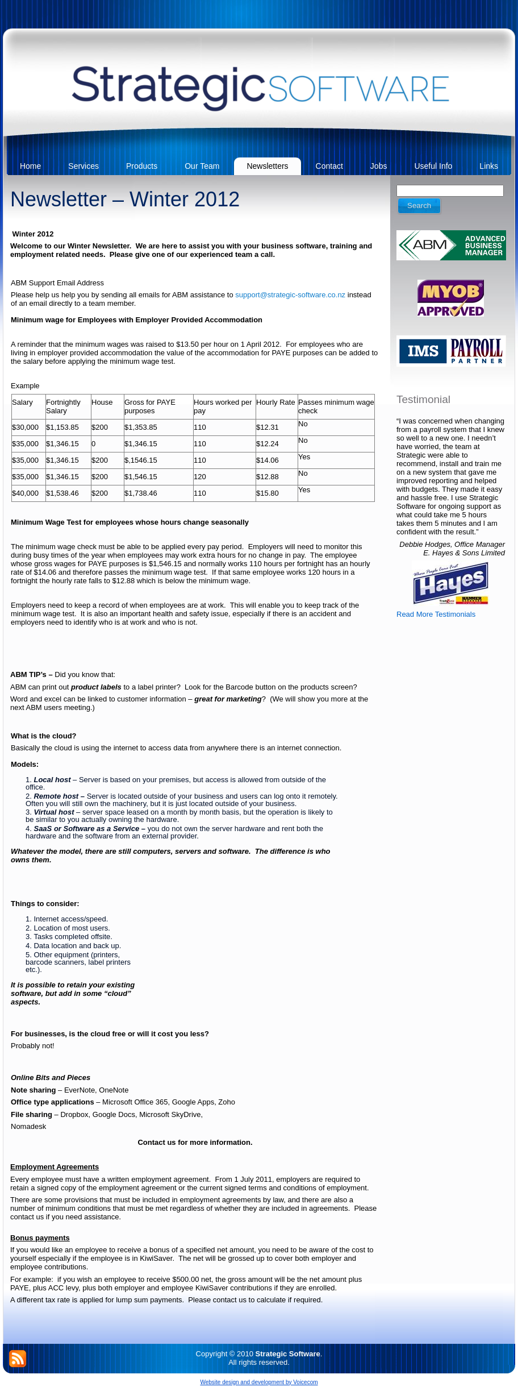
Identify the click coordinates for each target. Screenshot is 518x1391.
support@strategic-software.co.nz (290, 294)
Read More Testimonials (435, 614)
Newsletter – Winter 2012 (125, 199)
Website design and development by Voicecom (259, 1382)
